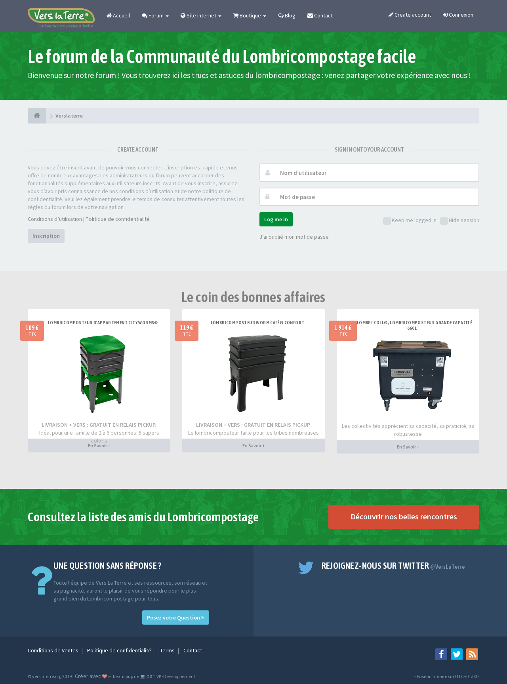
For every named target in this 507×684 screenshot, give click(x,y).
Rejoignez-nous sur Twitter (393, 565)
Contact (320, 15)
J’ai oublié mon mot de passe (294, 236)
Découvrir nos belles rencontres (404, 516)
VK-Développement (175, 676)
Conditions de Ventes (54, 650)
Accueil (118, 15)
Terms (168, 650)
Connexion (458, 14)
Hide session (459, 221)
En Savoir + (99, 445)
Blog (286, 15)
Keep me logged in (409, 221)
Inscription (46, 235)
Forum (155, 15)
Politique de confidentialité (118, 218)
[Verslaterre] (37, 116)
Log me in (276, 219)
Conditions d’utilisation (55, 218)
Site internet (201, 15)
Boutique (249, 15)
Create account (410, 14)
